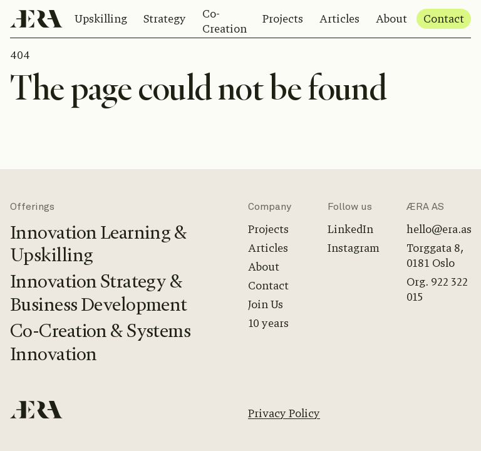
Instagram (354, 248)
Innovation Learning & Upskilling (98, 244)
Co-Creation (224, 21)
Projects (282, 19)
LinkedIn (350, 229)
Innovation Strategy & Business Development (98, 293)
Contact (443, 19)
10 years (268, 323)
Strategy (164, 19)
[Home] (36, 19)
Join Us (265, 304)
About (391, 19)
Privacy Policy (284, 413)
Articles (339, 19)
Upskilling (101, 19)
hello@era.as (439, 229)
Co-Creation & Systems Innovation (100, 342)
